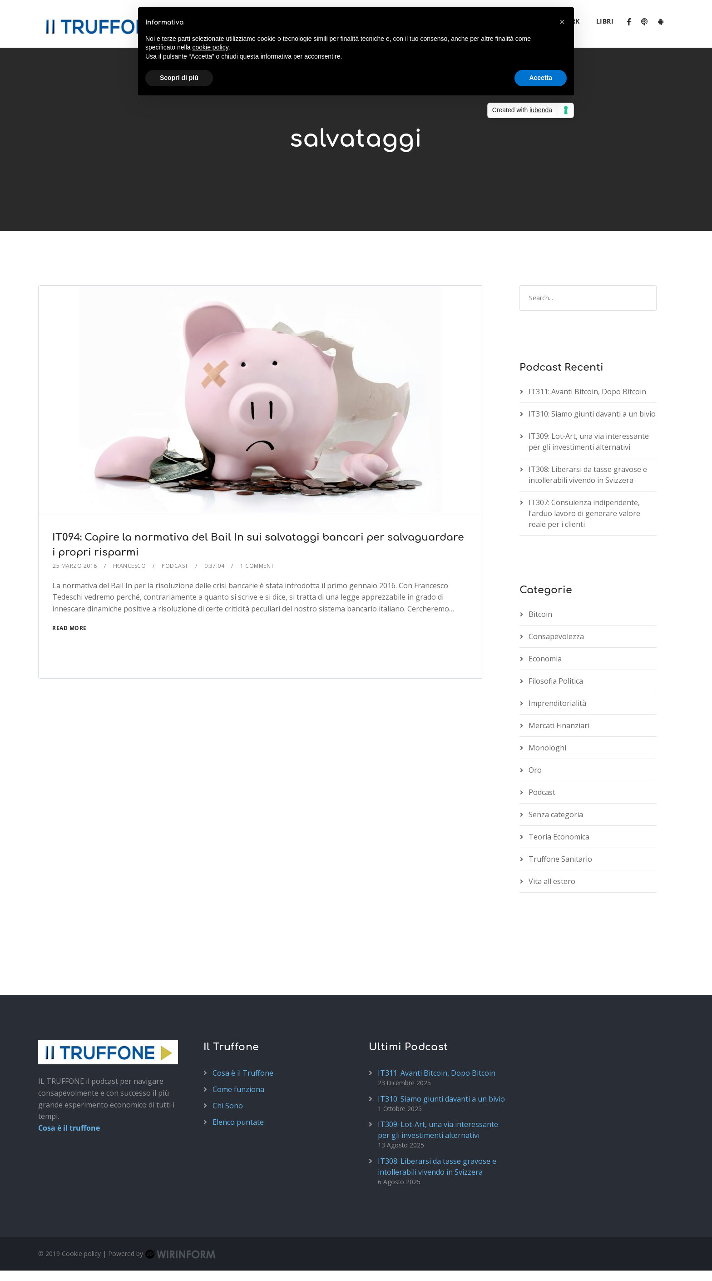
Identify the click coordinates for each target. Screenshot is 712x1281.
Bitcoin (540, 566)
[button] (562, 22)
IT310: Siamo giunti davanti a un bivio (592, 366)
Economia (545, 611)
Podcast (175, 517)
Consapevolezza (556, 588)
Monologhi (547, 700)
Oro (535, 722)
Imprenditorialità (557, 655)
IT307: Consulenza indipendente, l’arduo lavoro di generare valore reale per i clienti (584, 466)
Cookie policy (81, 1206)
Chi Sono (228, 1058)
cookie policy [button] (210, 47)
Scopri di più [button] (179, 77)
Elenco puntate (238, 1074)
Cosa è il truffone (69, 1080)
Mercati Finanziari (559, 677)
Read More (69, 580)
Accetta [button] (540, 77)
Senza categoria (556, 766)
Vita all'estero (552, 833)
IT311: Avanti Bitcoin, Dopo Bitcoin (587, 344)
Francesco (129, 517)
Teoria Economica (559, 789)
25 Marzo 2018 (75, 517)
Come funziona (238, 1042)
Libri (605, 21)
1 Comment (257, 517)
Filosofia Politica (556, 633)
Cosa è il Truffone (243, 1025)
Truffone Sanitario (560, 811)
